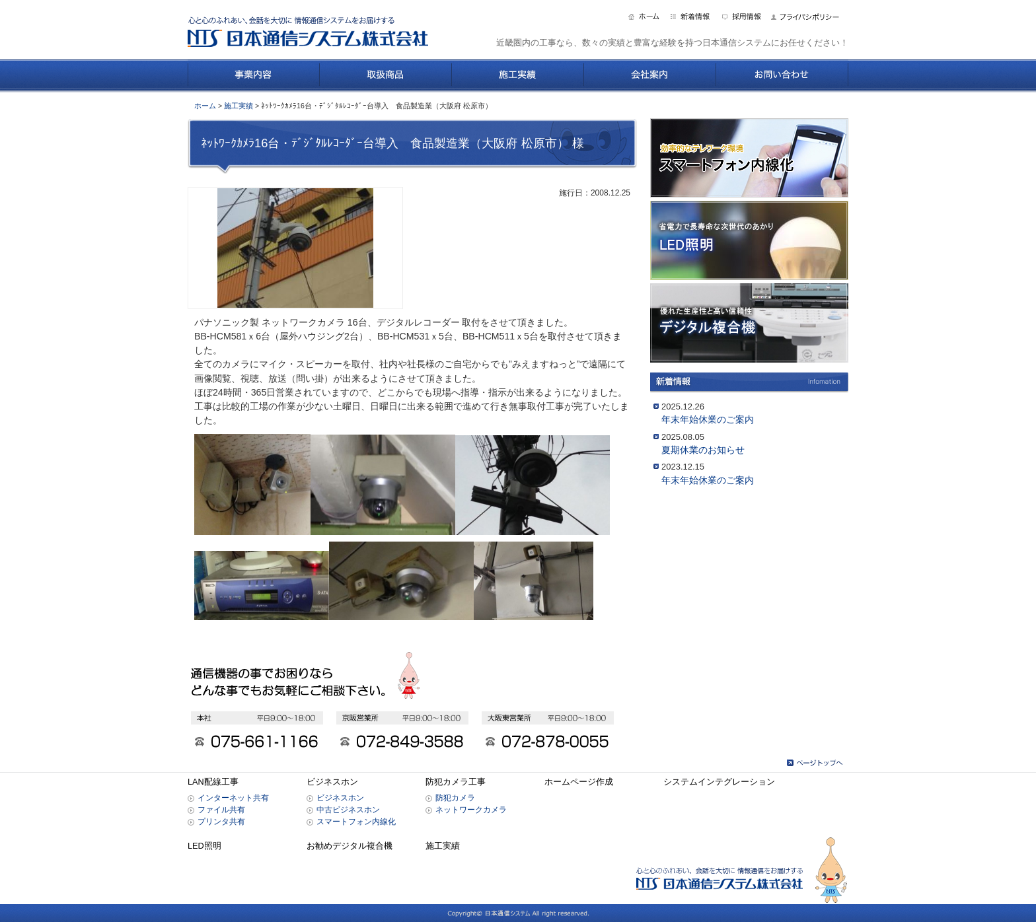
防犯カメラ (455, 797)
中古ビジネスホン (348, 809)
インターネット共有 (233, 797)
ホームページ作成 (578, 782)
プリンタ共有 (221, 821)
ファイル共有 (221, 809)
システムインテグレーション (719, 782)
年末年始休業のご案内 (707, 419)
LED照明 (204, 846)
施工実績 (238, 106)
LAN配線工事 (213, 782)
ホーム (205, 106)
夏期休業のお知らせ (703, 449)
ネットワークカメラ (471, 809)
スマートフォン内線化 (356, 821)
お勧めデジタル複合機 (349, 846)
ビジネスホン (332, 782)
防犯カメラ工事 (456, 782)
